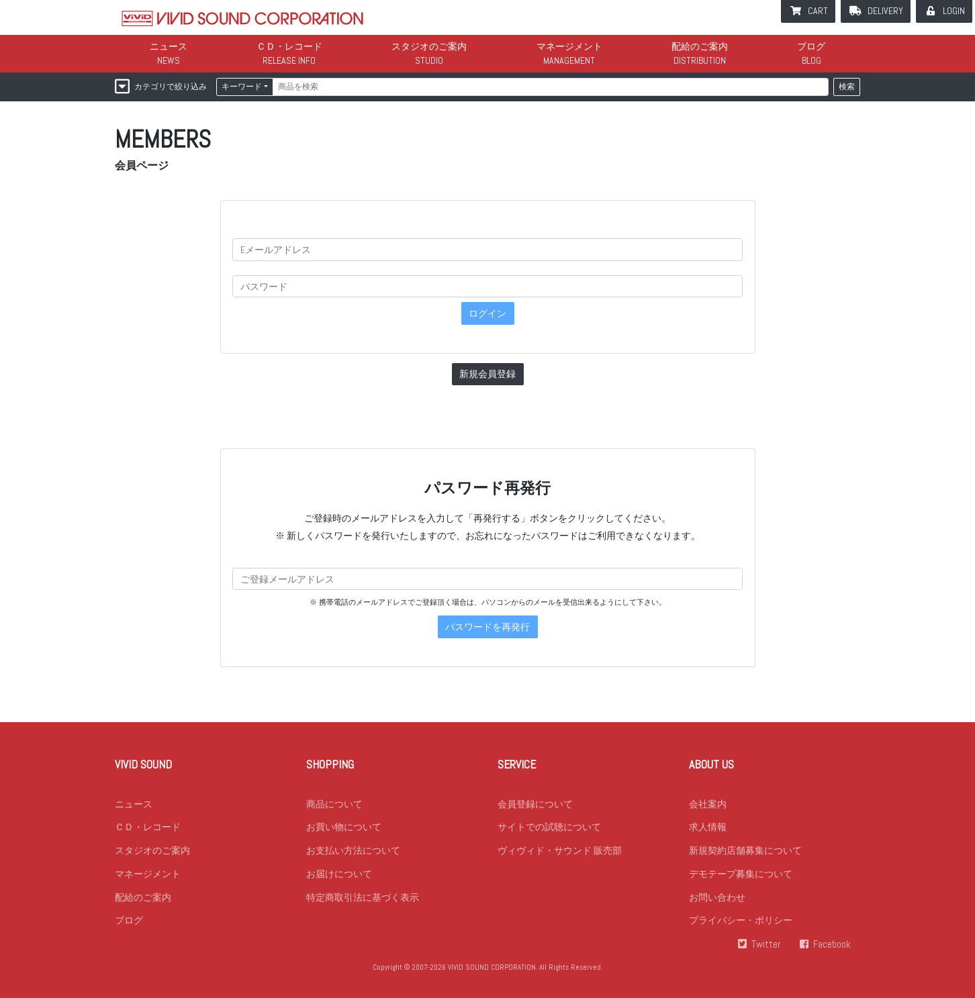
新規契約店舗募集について (745, 851)
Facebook (832, 945)
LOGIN (954, 11)
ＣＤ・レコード (289, 46)
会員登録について (535, 804)
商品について (334, 804)
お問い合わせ (717, 898)
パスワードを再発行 (487, 627)
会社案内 (708, 804)
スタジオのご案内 (429, 46)
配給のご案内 (699, 46)
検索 (847, 86)
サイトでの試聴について (549, 827)
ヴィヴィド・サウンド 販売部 (560, 851)
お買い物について (343, 827)
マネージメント (569, 46)
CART (818, 11)
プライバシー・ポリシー (740, 921)
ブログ (811, 46)
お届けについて (339, 874)
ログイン (487, 313)
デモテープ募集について (740, 874)
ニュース (168, 46)
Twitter (766, 945)
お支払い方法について (353, 851)
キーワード (242, 86)
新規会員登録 (487, 374)
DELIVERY (885, 11)
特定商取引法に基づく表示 (362, 898)
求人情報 (708, 827)
